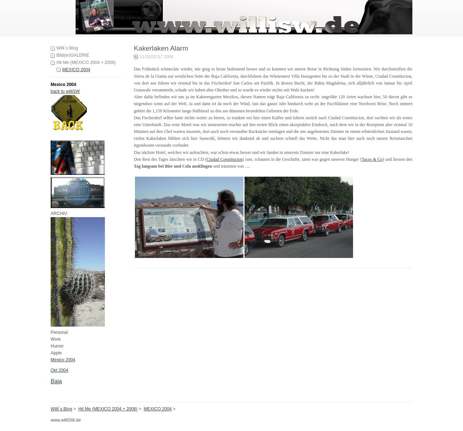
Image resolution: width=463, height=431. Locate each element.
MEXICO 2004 (76, 69)
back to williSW (65, 91)
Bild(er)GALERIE (72, 55)
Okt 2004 (59, 370)
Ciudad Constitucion (224, 159)
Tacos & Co (372, 159)
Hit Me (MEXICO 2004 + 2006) (86, 62)
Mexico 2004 (63, 359)
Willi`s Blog (67, 48)
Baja (56, 381)
